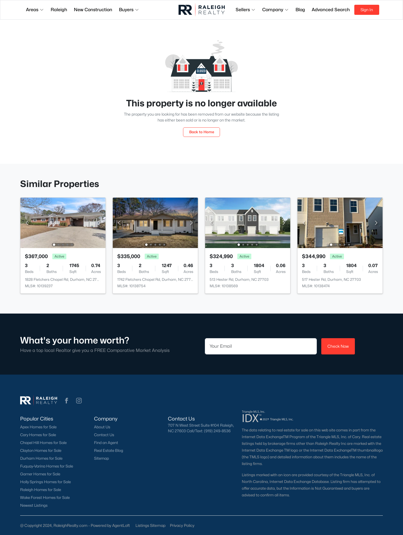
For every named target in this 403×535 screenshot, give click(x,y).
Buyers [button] (129, 9)
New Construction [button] (93, 9)
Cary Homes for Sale (38, 435)
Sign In (366, 9)
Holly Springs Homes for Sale (45, 482)
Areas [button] (35, 9)
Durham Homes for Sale (41, 458)
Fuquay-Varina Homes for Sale (46, 466)
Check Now (338, 346)
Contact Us (104, 435)
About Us (102, 427)
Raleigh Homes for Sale (40, 489)
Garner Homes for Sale (40, 474)
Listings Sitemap (150, 525)
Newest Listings (34, 505)
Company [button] (275, 9)
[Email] (261, 346)
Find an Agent (106, 442)
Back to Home (201, 132)
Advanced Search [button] (331, 9)
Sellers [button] (246, 9)
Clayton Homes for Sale (40, 450)
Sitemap (101, 458)
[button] (66, 400)
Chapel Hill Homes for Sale (43, 442)
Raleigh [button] (59, 9)
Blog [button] (300, 9)
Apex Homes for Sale (38, 427)
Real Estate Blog (108, 450)
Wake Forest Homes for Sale (45, 497)
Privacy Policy (182, 525)
